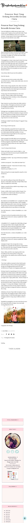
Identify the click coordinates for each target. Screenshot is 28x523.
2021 (7, 518)
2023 (7, 514)
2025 (7, 510)
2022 (7, 516)
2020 (7, 519)
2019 (7, 521)
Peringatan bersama (9, 337)
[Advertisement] (13, 399)
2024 (7, 512)
